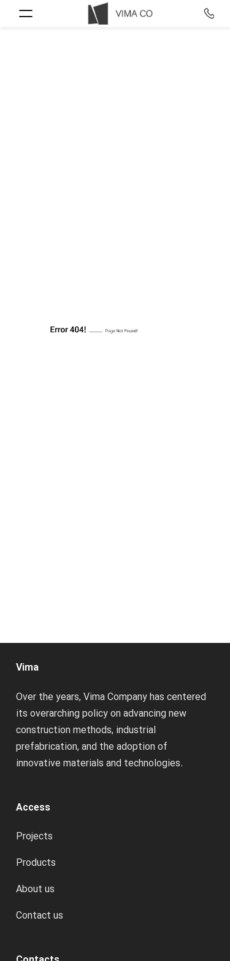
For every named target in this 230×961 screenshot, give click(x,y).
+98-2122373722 (206, 13)
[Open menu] (26, 13)
